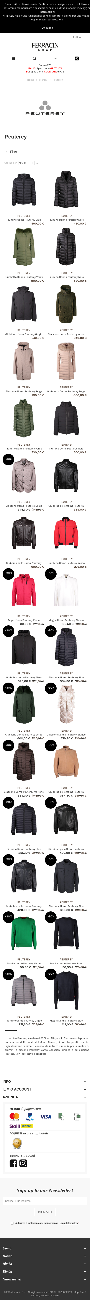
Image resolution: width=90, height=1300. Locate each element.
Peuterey (23, 215)
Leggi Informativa (69, 1223)
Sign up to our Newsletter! (45, 1190)
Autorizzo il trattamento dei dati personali (47, 1223)
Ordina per (10, 162)
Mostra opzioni (54, 19)
